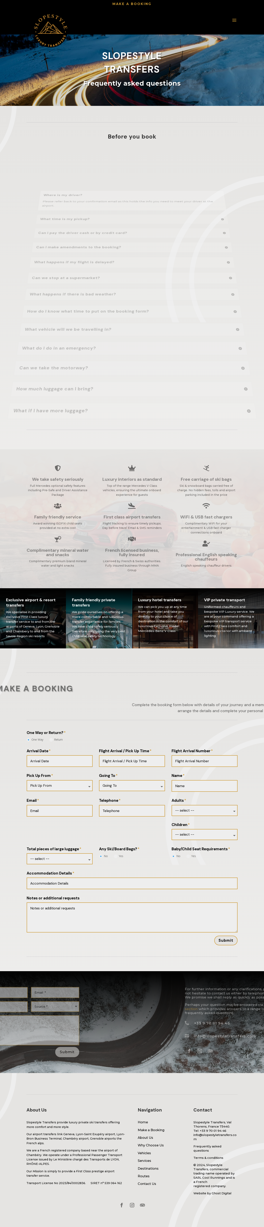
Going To (107, 775)
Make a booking (132, 4)
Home (143, 1122)
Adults (178, 800)
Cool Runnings (213, 1177)
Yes (118, 856)
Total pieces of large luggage (53, 849)
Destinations (148, 1168)
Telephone (108, 800)
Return (56, 740)
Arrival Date (37, 751)
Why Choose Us (151, 1145)
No (103, 856)
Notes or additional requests (53, 898)
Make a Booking (151, 1130)
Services (144, 1161)
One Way (35, 740)
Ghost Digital (222, 1193)
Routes (144, 1176)
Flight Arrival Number (191, 751)
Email (32, 800)
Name (177, 775)
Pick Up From (39, 775)
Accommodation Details (49, 873)
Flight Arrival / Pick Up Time (124, 751)
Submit (225, 940)
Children (179, 824)
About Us (145, 1138)
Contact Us (147, 1184)
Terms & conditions (208, 1158)
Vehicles (144, 1153)
